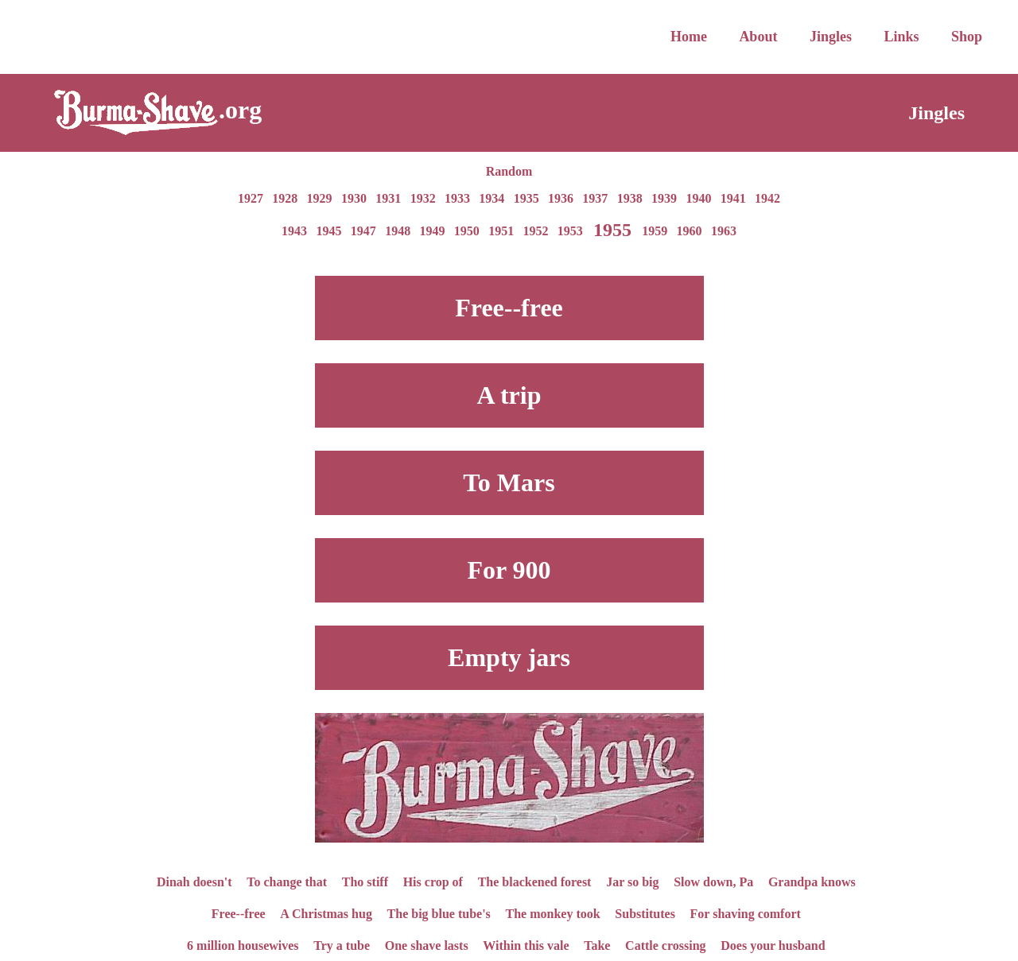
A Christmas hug (326, 913)
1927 (250, 198)
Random (509, 171)
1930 (354, 198)
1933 (457, 198)
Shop (966, 37)
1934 (491, 198)
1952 (536, 231)
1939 (664, 198)
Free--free (239, 913)
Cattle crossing (665, 944)
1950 (467, 231)
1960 (689, 231)
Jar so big (632, 881)
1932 (423, 198)
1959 (654, 231)
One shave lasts (426, 944)
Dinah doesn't (194, 881)
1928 (284, 198)
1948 (397, 231)
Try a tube (341, 944)
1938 (630, 198)
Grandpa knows (812, 881)
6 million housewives (242, 944)
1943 (294, 231)
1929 (319, 198)
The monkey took (553, 913)
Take (597, 944)
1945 (328, 231)
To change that (287, 881)
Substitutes (645, 913)
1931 (388, 198)
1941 (733, 198)
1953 (570, 231)
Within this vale (526, 944)
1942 (767, 198)
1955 (612, 229)
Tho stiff (365, 881)
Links (901, 37)
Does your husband (773, 944)
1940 (698, 198)
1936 (560, 198)
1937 (595, 198)
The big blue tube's (439, 913)
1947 (363, 231)
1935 (526, 198)
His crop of (433, 881)
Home (688, 37)
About (758, 37)
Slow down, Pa (713, 881)
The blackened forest (535, 881)
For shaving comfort (745, 913)
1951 (501, 231)
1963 (723, 231)
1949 (432, 231)
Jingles (831, 37)
